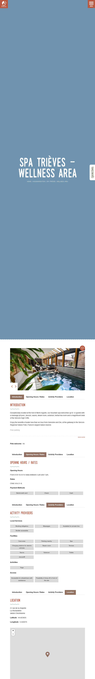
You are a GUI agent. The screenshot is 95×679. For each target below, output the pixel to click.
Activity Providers (55, 397)
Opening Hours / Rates (35, 397)
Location (70, 397)
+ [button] (13, 630)
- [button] (13, 634)
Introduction (17, 455)
